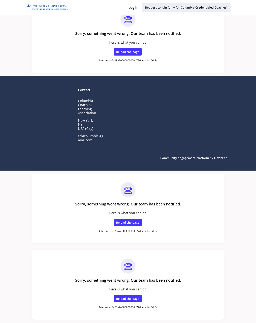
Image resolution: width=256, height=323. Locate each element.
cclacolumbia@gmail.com (91, 138)
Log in (134, 7)
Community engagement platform (185, 158)
